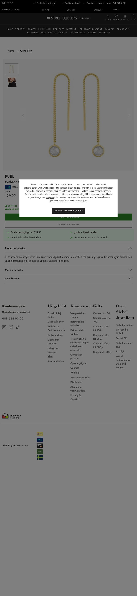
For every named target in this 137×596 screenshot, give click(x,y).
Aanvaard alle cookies (68, 210)
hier (43, 194)
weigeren (50, 197)
